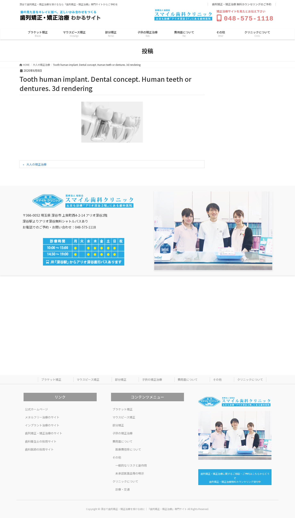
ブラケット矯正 (51, 379)
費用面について (188, 379)
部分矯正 (120, 379)
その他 (217, 379)
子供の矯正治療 (152, 379)
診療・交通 (122, 488)
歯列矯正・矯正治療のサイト (43, 432)
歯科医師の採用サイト (39, 448)
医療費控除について (128, 448)
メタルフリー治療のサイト (42, 416)
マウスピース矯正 (88, 379)
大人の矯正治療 (36, 163)
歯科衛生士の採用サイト (41, 440)
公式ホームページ (36, 408)
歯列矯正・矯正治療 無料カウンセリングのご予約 (241, 4)
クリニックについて (250, 379)
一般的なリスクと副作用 (131, 464)
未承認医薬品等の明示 (129, 472)
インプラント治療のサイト (42, 424)
